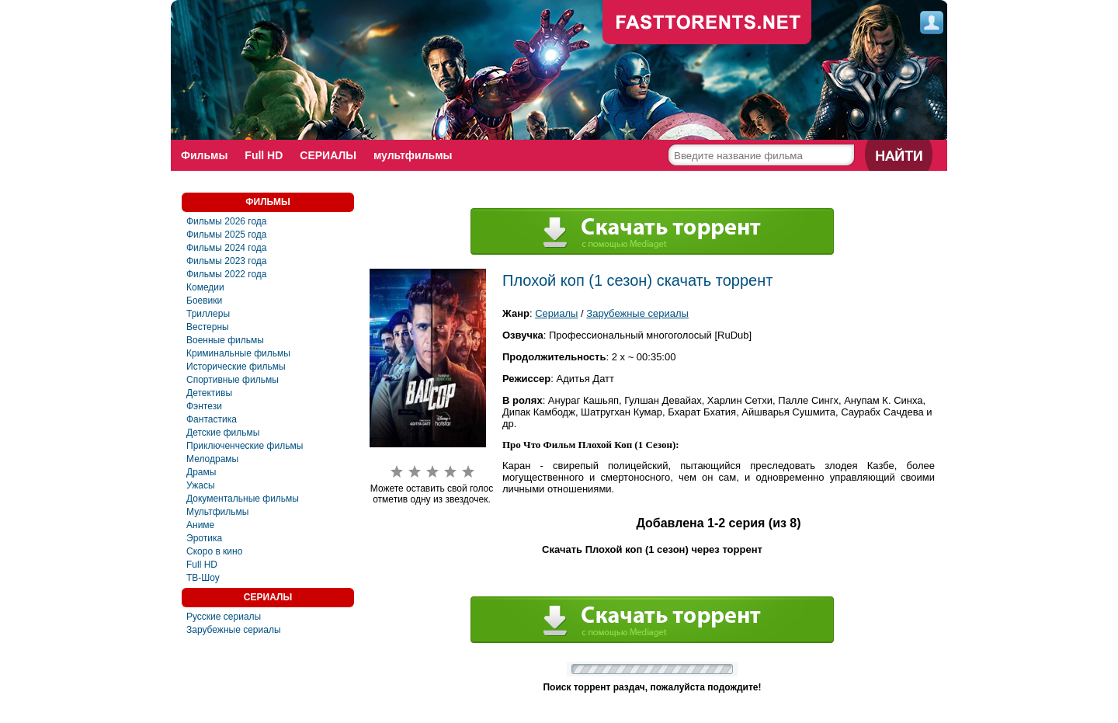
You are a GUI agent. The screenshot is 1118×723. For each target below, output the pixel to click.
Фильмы (204, 155)
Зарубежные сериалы (233, 629)
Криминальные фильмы (238, 353)
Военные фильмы (225, 340)
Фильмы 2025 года (226, 234)
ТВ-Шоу (203, 577)
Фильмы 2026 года (226, 221)
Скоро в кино (214, 551)
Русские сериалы (223, 616)
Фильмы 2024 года (226, 247)
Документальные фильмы (242, 498)
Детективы (209, 393)
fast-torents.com (707, 23)
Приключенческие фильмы (244, 445)
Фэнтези (204, 406)
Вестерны (207, 327)
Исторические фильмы (236, 366)
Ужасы (200, 485)
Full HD (264, 155)
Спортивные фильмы (232, 379)
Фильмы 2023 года (226, 260)
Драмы (201, 472)
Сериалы (556, 313)
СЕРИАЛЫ (328, 155)
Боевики (204, 300)
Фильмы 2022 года (226, 274)
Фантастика (211, 419)
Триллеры (208, 313)
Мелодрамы (212, 459)
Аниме (200, 525)
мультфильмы (413, 155)
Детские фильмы (222, 432)
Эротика (204, 538)
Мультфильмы (217, 511)
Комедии (205, 287)
